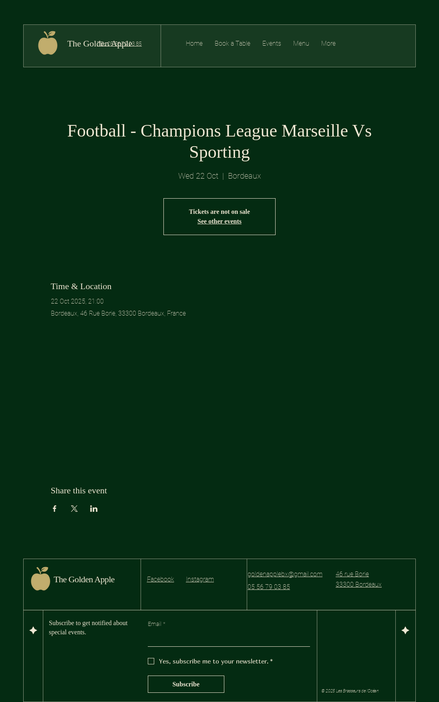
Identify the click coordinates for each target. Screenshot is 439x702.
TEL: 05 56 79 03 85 (119, 43)
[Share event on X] (74, 508)
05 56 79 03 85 (269, 587)
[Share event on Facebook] (54, 508)
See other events (219, 221)
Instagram (200, 579)
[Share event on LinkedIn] (94, 508)
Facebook (160, 579)
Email (156, 624)
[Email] (226, 639)
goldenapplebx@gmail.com (285, 574)
